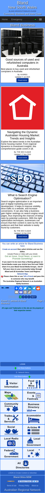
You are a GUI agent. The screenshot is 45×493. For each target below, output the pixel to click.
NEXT (33, 297)
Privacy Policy (24, 486)
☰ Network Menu (22, 372)
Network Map (22, 274)
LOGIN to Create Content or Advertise (22, 473)
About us (35, 486)
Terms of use (11, 486)
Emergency (16, 19)
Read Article (22, 80)
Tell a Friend (28, 276)
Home (5, 19)
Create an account (9, 249)
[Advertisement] (22, 336)
